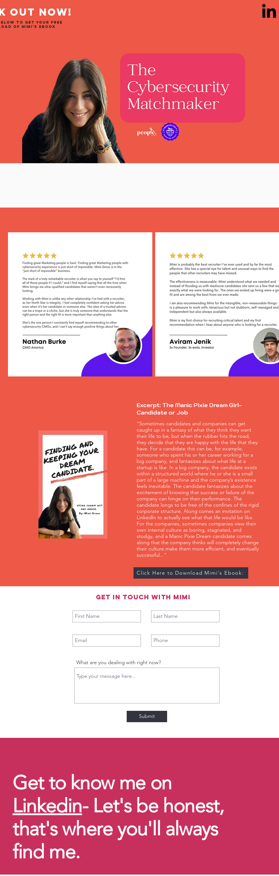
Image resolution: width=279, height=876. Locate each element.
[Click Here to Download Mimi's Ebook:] (191, 573)
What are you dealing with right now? (118, 662)
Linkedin (47, 805)
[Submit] (147, 716)
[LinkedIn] (269, 11)
